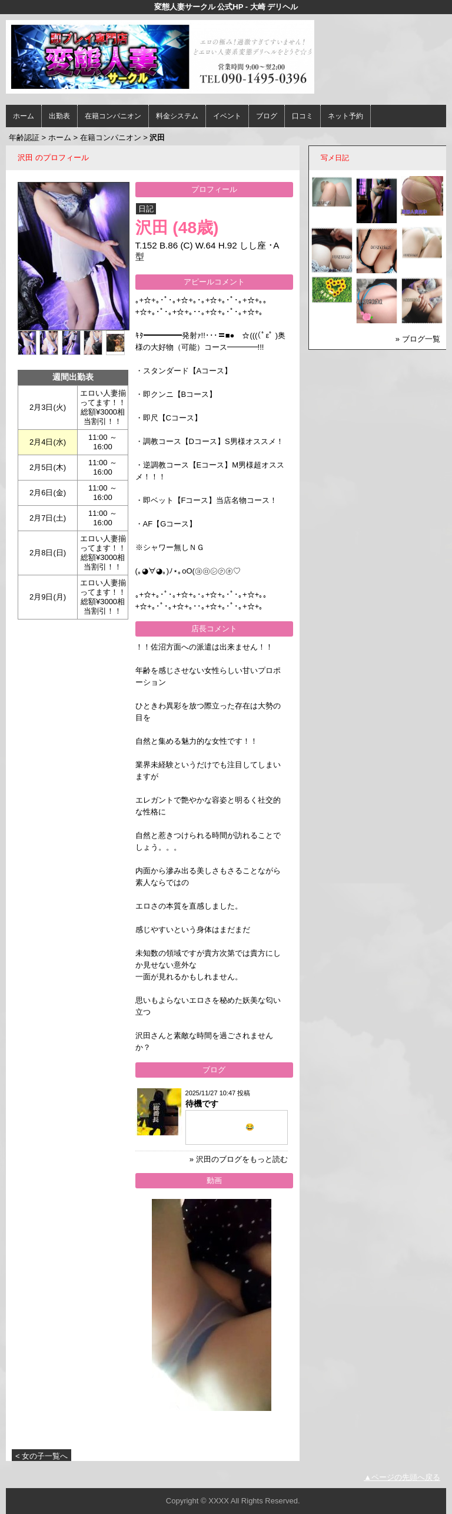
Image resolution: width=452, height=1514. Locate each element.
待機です (201, 1103)
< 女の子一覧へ (41, 1456)
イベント (227, 116)
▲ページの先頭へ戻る (402, 1477)
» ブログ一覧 (418, 338)
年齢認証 (24, 137)
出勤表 (59, 116)
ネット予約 (345, 116)
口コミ (302, 116)
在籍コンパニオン (113, 116)
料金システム (177, 116)
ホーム (23, 116)
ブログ (266, 116)
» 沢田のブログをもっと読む (239, 1159)
